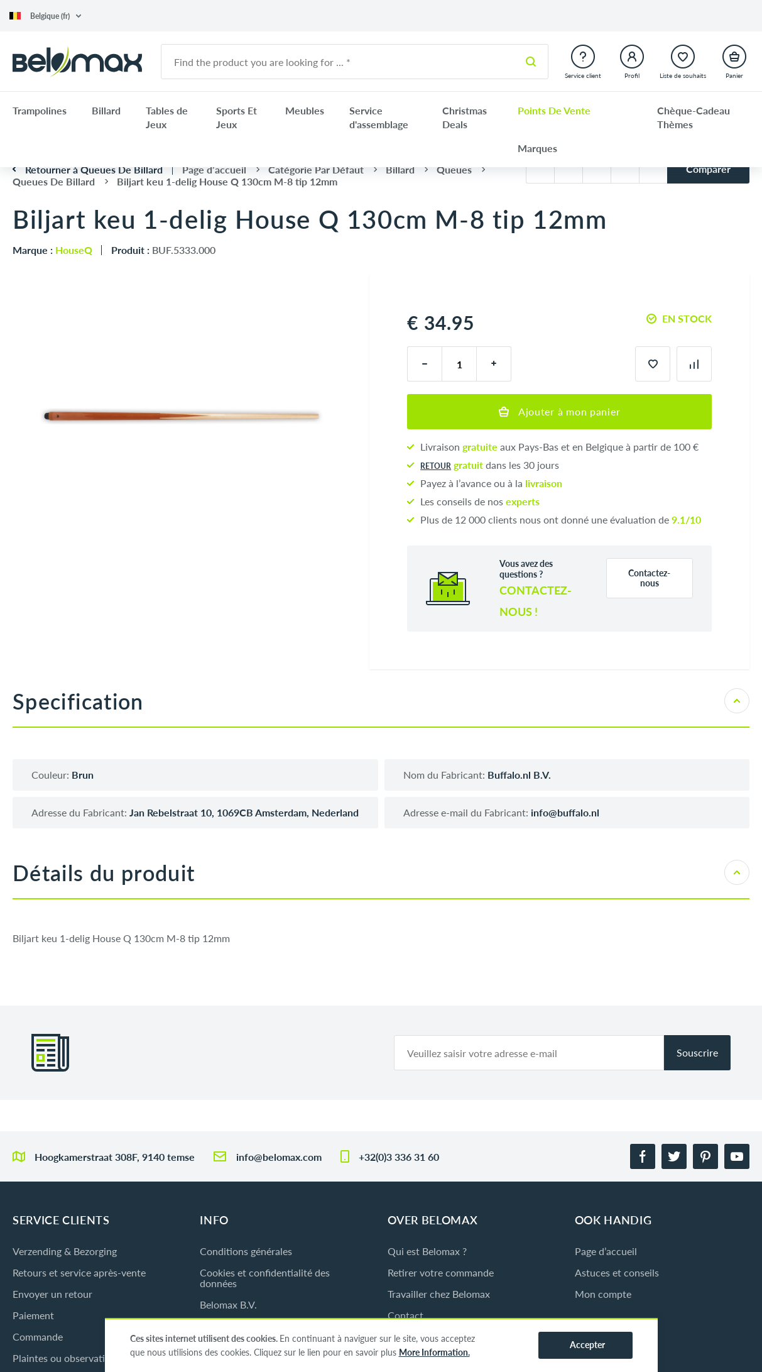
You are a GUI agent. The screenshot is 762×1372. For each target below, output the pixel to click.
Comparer (708, 169)
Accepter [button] (587, 1344)
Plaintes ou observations (67, 1358)
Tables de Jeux (167, 117)
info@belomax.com (279, 1157)
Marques (537, 148)
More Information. (434, 1352)
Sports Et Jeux (236, 117)
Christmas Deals (464, 117)
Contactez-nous (649, 578)
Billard (106, 110)
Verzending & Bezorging (65, 1251)
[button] (45, 16)
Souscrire (697, 1052)
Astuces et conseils (617, 1272)
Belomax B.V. (228, 1304)
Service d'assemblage (378, 117)
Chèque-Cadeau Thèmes (693, 117)
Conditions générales (246, 1251)
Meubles (304, 110)
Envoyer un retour (52, 1293)
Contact (405, 1315)
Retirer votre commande (441, 1272)
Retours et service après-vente (79, 1272)
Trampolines (40, 110)
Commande (38, 1336)
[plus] (494, 363)
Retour (435, 466)
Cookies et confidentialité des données (265, 1277)
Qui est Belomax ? (427, 1251)
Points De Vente (554, 110)
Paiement (33, 1315)
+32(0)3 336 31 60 (399, 1157)
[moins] (424, 363)
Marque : (52, 249)
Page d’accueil (606, 1251)
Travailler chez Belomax (439, 1293)
